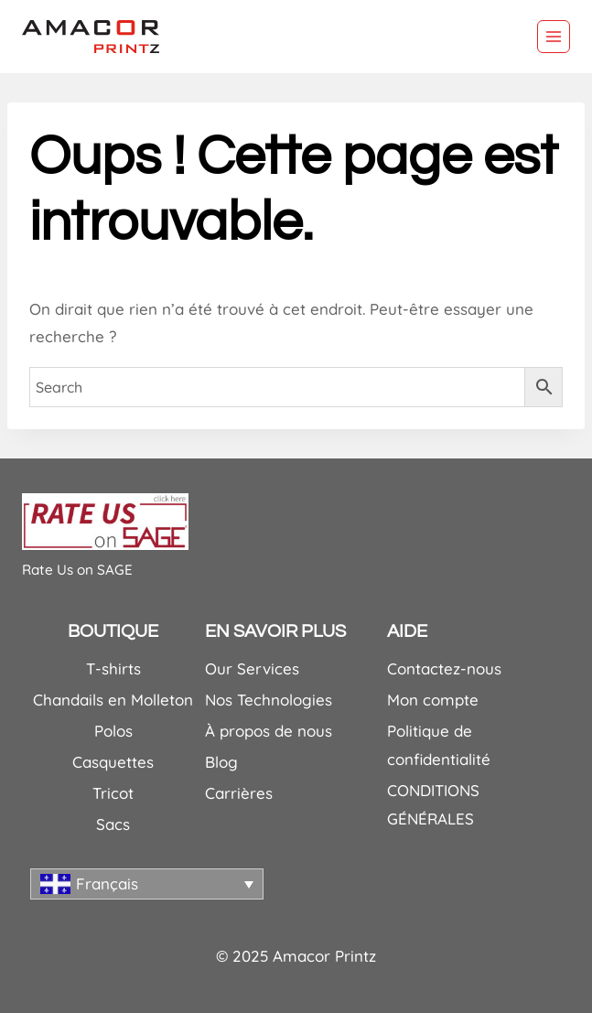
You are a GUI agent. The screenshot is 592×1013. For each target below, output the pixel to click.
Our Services (252, 668)
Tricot (113, 793)
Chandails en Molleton (113, 699)
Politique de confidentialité (438, 745)
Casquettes (113, 761)
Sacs (113, 824)
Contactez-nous (444, 668)
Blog (221, 761)
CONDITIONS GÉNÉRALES (433, 804)
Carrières (239, 793)
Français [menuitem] (107, 883)
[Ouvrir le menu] (553, 36)
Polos (113, 730)
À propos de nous (268, 730)
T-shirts (113, 668)
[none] (147, 884)
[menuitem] (147, 884)
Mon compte (433, 699)
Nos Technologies (268, 699)
